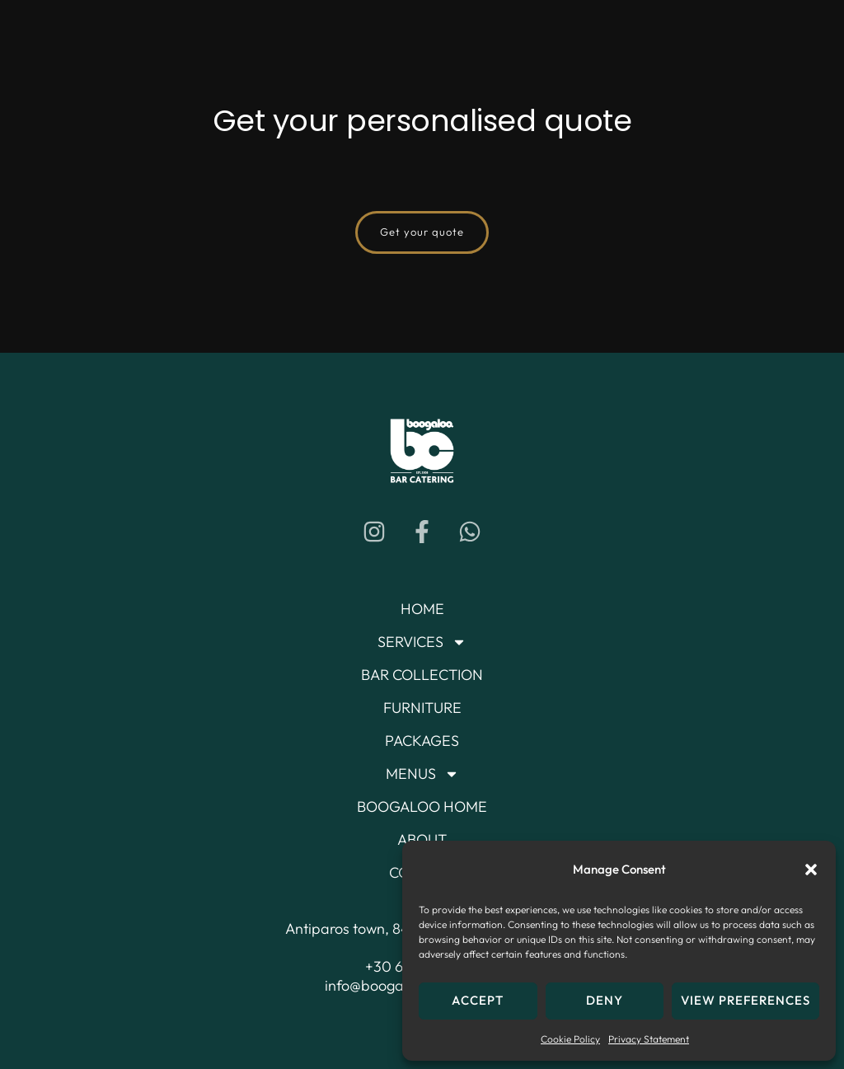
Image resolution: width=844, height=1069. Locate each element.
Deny (604, 1000)
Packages (422, 740)
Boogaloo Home (422, 806)
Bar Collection (422, 674)
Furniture (422, 707)
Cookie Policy (570, 1039)
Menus (422, 774)
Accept (478, 1000)
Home (422, 608)
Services (422, 642)
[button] (811, 869)
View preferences (745, 1000)
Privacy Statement (648, 1039)
